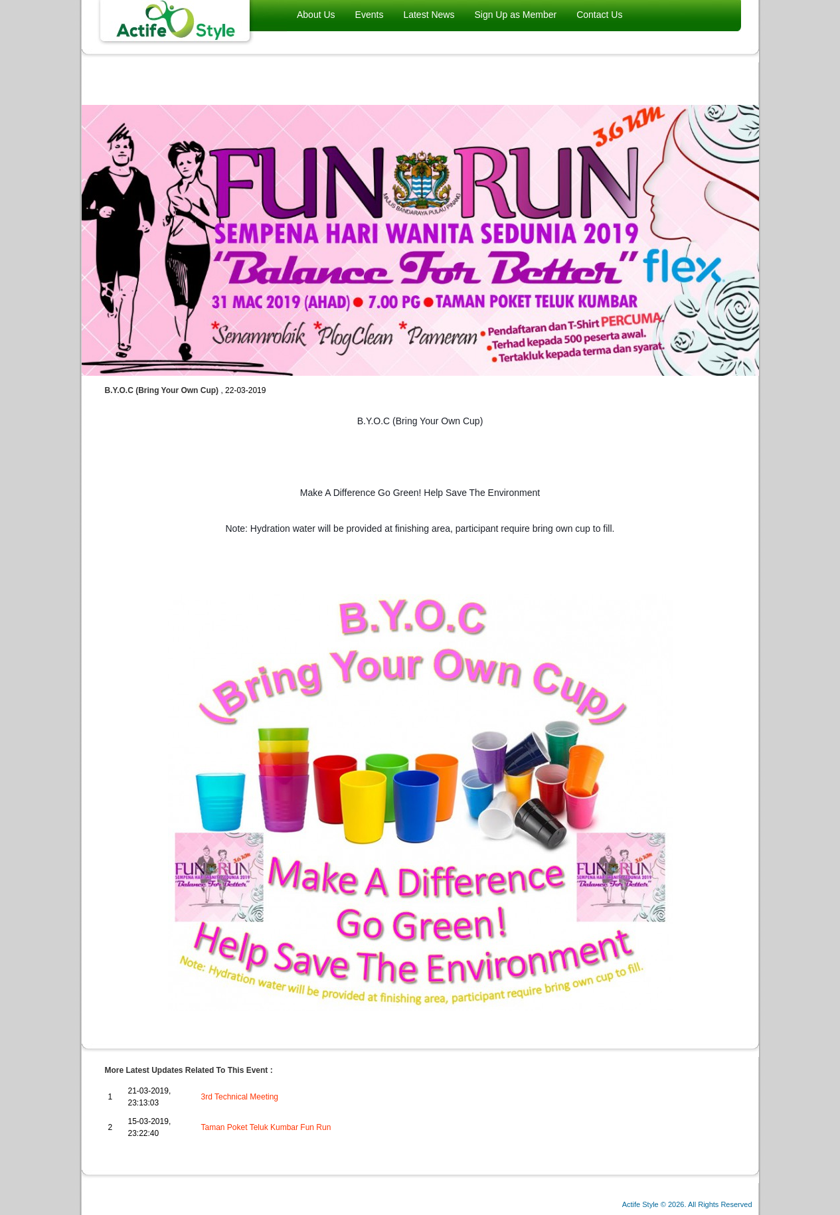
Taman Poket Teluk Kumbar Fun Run (266, 1127)
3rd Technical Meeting (240, 1096)
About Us (316, 14)
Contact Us (599, 14)
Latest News (428, 14)
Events (369, 14)
